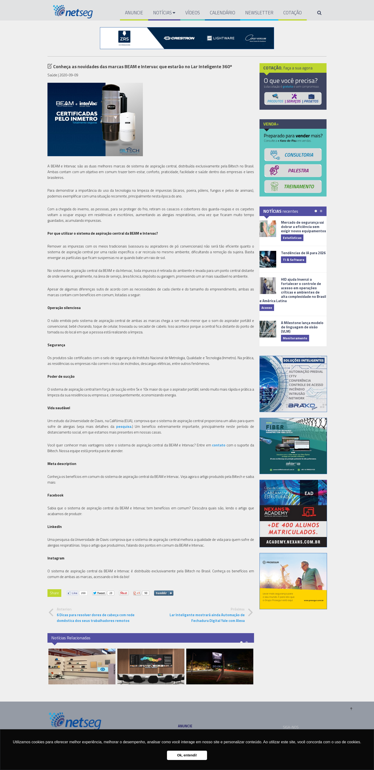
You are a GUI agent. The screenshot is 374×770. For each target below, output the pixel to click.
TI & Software (293, 259)
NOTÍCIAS (164, 12)
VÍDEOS (192, 12)
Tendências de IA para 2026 (303, 253)
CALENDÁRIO (222, 12)
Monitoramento (295, 338)
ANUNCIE (134, 12)
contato (218, 445)
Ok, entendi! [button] (187, 755)
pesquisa (123, 426)
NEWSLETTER (259, 12)
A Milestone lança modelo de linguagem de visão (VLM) (302, 327)
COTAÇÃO (292, 12)
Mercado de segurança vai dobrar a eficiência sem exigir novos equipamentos (303, 227)
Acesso (266, 307)
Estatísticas (292, 237)
